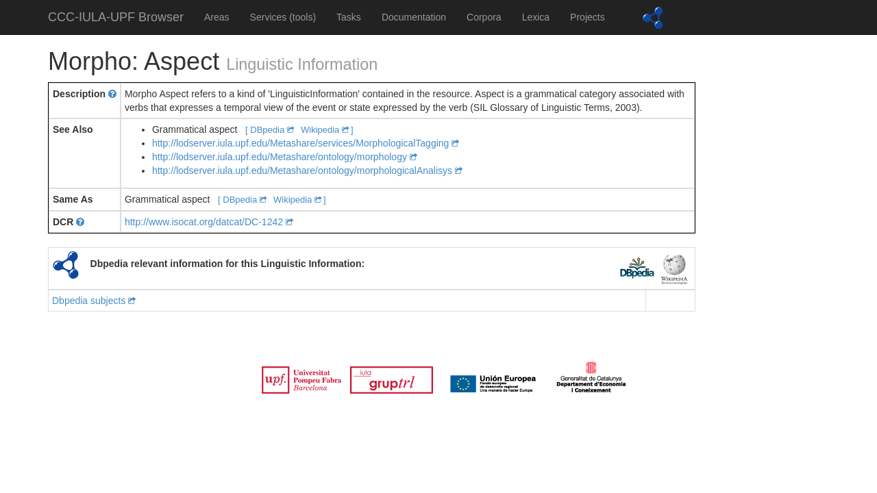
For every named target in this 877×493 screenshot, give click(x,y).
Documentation (414, 17)
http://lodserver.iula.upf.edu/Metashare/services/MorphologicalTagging (305, 143)
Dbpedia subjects (94, 300)
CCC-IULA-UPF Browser (116, 17)
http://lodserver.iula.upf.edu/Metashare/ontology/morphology (284, 156)
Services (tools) (283, 17)
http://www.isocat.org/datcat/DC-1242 (209, 221)
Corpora (484, 17)
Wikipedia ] (327, 130)
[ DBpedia (270, 130)
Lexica (535, 17)
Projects (587, 17)
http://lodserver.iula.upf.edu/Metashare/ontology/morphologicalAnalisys (307, 170)
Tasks (348, 17)
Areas (217, 17)
